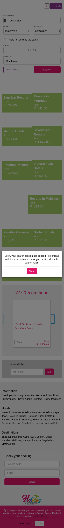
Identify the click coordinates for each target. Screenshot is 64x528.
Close (32, 271)
